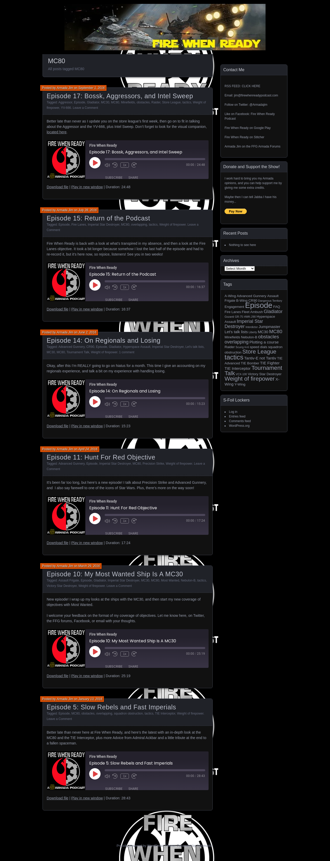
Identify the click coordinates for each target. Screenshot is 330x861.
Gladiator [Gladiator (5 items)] (273, 311)
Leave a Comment (85, 108)
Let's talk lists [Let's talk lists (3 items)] (236, 332)
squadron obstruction (128, 713)
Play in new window (87, 187)
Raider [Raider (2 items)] (230, 347)
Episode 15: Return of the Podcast (98, 218)
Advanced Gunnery (71, 347)
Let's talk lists (194, 347)
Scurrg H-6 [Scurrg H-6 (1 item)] (242, 347)
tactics (186, 102)
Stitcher (259, 137)
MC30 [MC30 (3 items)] (263, 332)
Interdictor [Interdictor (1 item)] (251, 327)
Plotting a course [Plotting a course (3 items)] (264, 342)
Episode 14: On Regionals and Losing (104, 340)
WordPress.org (239, 426)
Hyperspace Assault (136, 347)
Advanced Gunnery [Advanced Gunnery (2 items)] (251, 296)
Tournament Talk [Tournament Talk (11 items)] (253, 370)
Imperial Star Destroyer (103, 224)
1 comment (126, 352)
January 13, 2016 (90, 699)
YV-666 (66, 108)
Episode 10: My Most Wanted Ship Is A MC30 (115, 574)
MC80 (115, 102)
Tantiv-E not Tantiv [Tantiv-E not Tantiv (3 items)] (260, 358)
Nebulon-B (188, 580)
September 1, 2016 (91, 88)
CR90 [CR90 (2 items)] (252, 300)
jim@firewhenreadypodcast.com (256, 95)
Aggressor (65, 102)
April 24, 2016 (87, 449)
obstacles (143, 102)
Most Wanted (170, 580)
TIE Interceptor (165, 713)
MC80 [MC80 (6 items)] (275, 331)
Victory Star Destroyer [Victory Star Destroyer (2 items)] (265, 374)
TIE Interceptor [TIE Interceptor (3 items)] (238, 368)
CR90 (90, 347)
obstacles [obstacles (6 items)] (268, 336)
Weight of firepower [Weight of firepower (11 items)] (250, 378)
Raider (155, 102)
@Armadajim (258, 104)
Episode (79, 102)
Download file (57, 187)
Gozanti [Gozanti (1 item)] (229, 316)
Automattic (204, 846)
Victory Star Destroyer (62, 586)
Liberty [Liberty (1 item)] (253, 332)
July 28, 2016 (87, 210)
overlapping (139, 224)
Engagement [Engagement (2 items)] (234, 307)
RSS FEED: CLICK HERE (242, 86)
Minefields (128, 102)
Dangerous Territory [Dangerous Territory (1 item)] (270, 300)
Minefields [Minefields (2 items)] (232, 337)
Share (133, 177)
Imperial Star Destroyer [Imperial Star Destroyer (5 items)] (244, 324)
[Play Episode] (95, 162)
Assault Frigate (68, 580)
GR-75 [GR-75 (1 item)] (239, 316)
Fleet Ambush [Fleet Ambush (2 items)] (252, 312)
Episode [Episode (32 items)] (258, 305)
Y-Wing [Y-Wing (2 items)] (239, 384)
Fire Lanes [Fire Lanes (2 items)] (233, 312)
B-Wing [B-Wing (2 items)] (242, 300)
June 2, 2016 (87, 332)
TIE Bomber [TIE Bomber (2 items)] (250, 363)
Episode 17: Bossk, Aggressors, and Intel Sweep (120, 96)
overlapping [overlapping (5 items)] (237, 342)
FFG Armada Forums (265, 146)
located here (57, 132)
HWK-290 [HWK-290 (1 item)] (250, 316)
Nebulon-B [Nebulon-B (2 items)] (249, 337)
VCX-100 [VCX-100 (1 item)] (241, 374)
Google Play (262, 128)
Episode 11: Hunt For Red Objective (101, 457)
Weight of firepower (172, 224)
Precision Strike (153, 463)
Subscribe (113, 177)
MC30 (105, 102)
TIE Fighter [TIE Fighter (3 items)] (269, 363)
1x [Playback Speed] (124, 165)
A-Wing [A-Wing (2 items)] (230, 296)
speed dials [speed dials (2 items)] (258, 347)
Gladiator (93, 102)
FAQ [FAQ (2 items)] (276, 307)
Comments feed (240, 421)
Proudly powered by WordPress (140, 846)
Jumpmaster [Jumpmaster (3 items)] (269, 326)
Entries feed (237, 416)
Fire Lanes (78, 224)
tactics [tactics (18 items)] (234, 357)
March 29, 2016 (89, 566)
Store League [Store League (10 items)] (259, 351)
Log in (233, 412)
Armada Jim (65, 88)
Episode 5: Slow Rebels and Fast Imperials (111, 707)
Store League (171, 102)
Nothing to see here (242, 245)
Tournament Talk (78, 352)
